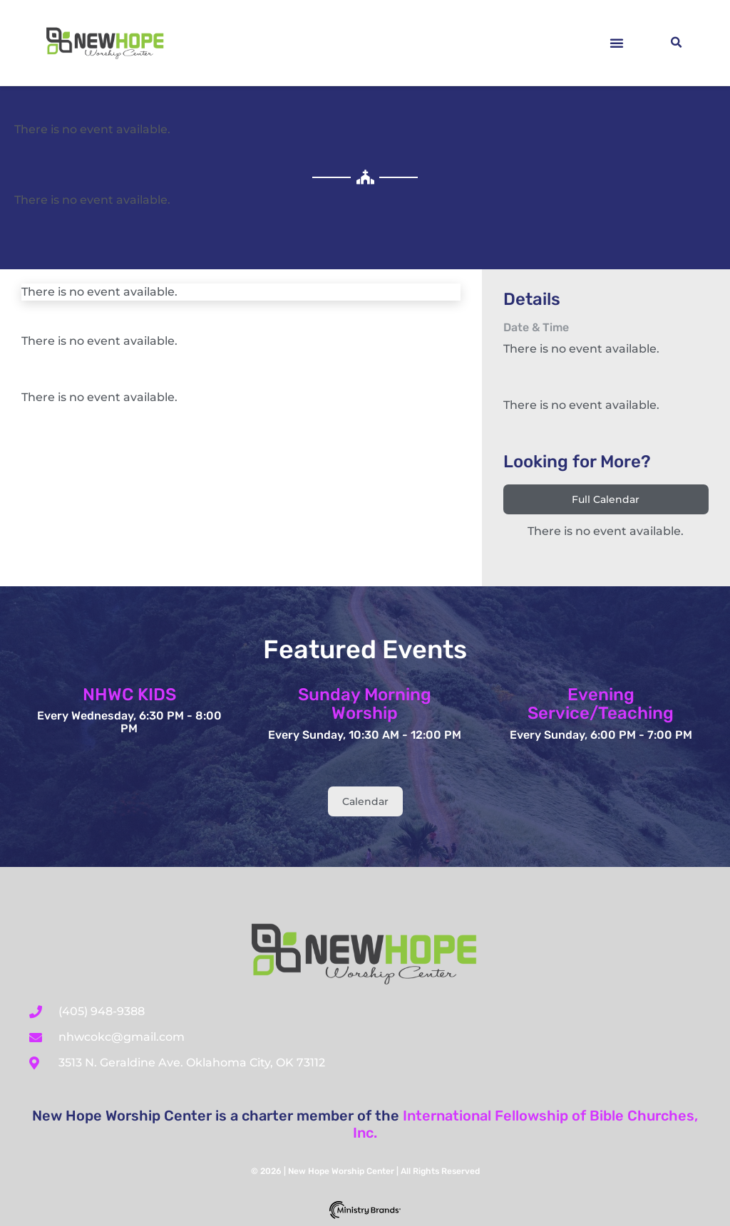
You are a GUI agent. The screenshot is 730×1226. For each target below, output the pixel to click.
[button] (616, 42)
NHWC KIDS (129, 695)
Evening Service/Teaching (601, 704)
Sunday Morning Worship (364, 704)
